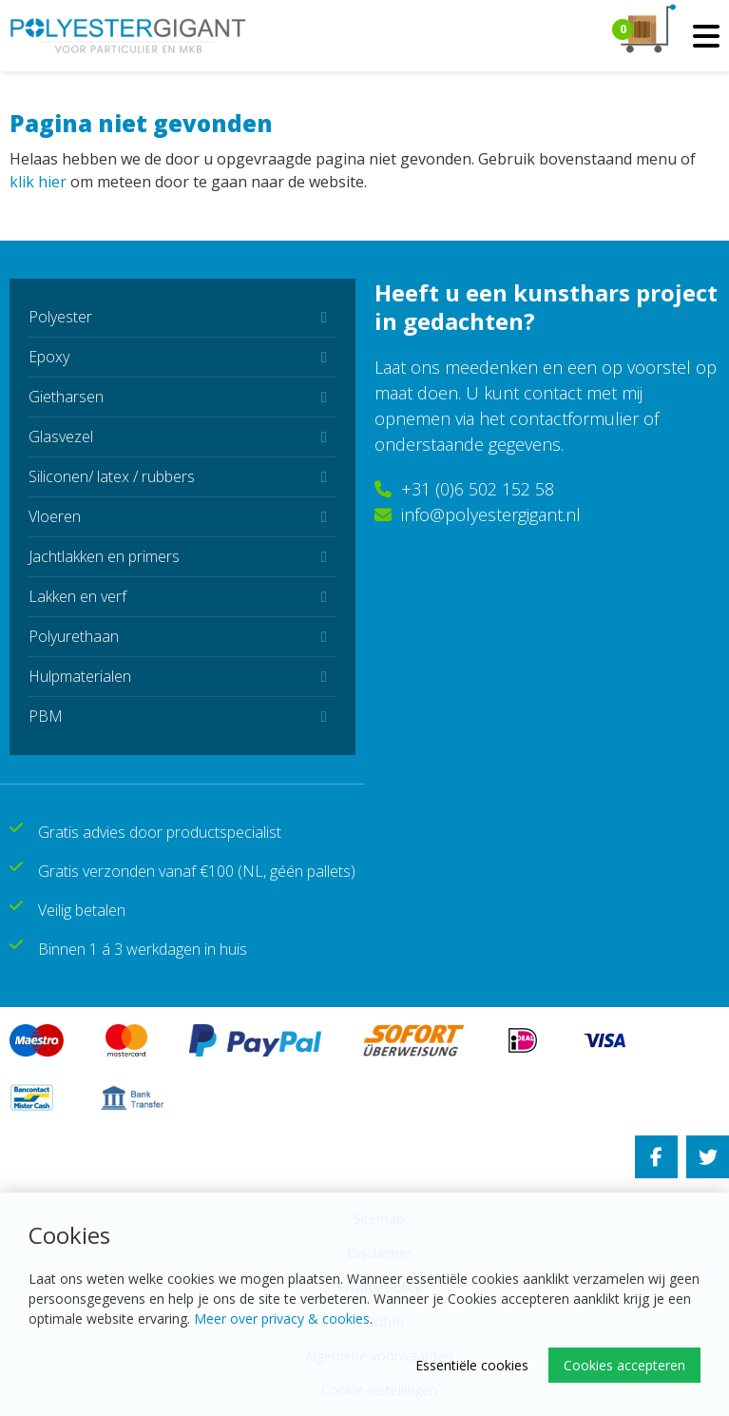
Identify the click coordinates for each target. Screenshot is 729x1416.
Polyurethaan (74, 636)
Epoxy (49, 356)
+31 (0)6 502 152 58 (464, 488)
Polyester (60, 316)
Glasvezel (61, 436)
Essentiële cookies (471, 1365)
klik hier (38, 181)
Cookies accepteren (624, 1365)
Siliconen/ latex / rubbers (112, 476)
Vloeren (55, 516)
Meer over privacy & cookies (282, 1318)
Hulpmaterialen (80, 676)
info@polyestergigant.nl (477, 514)
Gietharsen (66, 396)
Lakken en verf (77, 596)
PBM (46, 716)
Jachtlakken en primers (104, 556)
